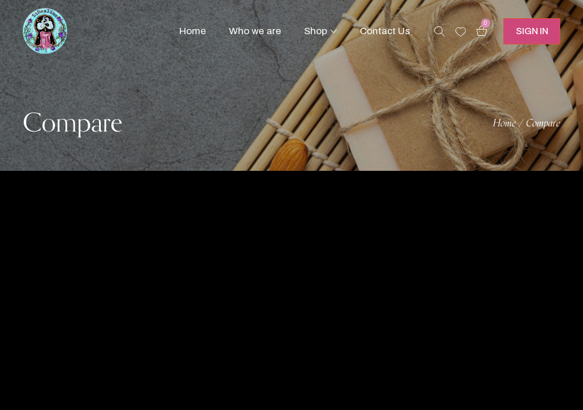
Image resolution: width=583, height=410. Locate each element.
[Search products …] (439, 31)
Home (504, 123)
